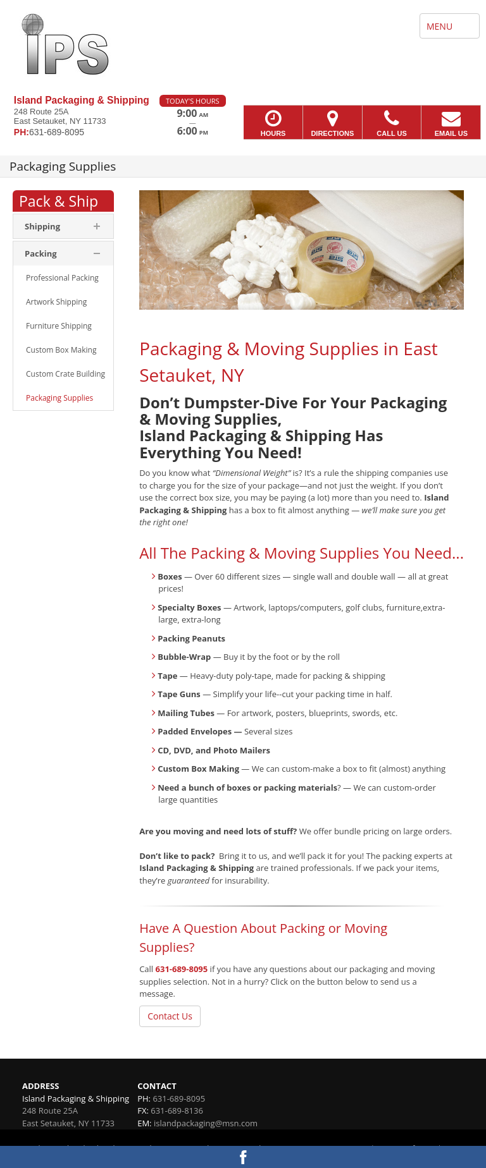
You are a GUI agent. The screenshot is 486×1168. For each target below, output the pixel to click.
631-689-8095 (182, 969)
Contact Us (169, 1016)
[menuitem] (63, 278)
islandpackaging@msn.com (206, 1123)
